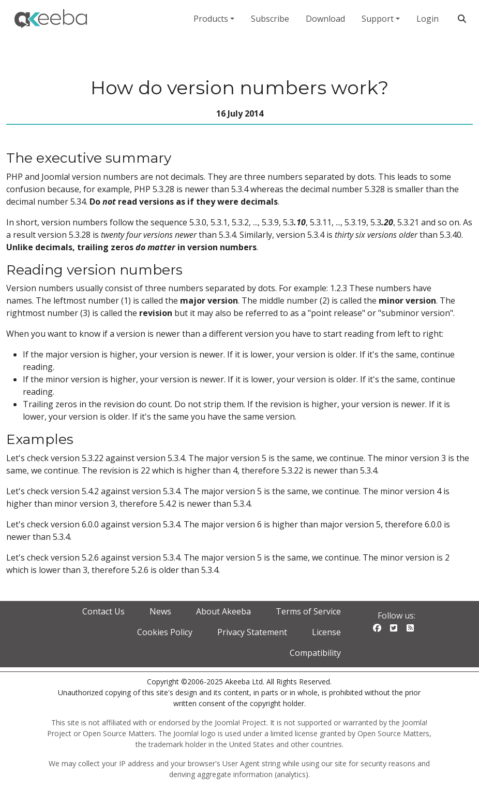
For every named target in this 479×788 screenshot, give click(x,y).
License (326, 632)
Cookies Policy (164, 632)
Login (427, 18)
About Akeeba (223, 611)
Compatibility (315, 652)
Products (210, 18)
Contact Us (103, 611)
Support (378, 18)
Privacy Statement (252, 632)
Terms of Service (308, 611)
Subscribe (270, 18)
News (160, 611)
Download (325, 18)
